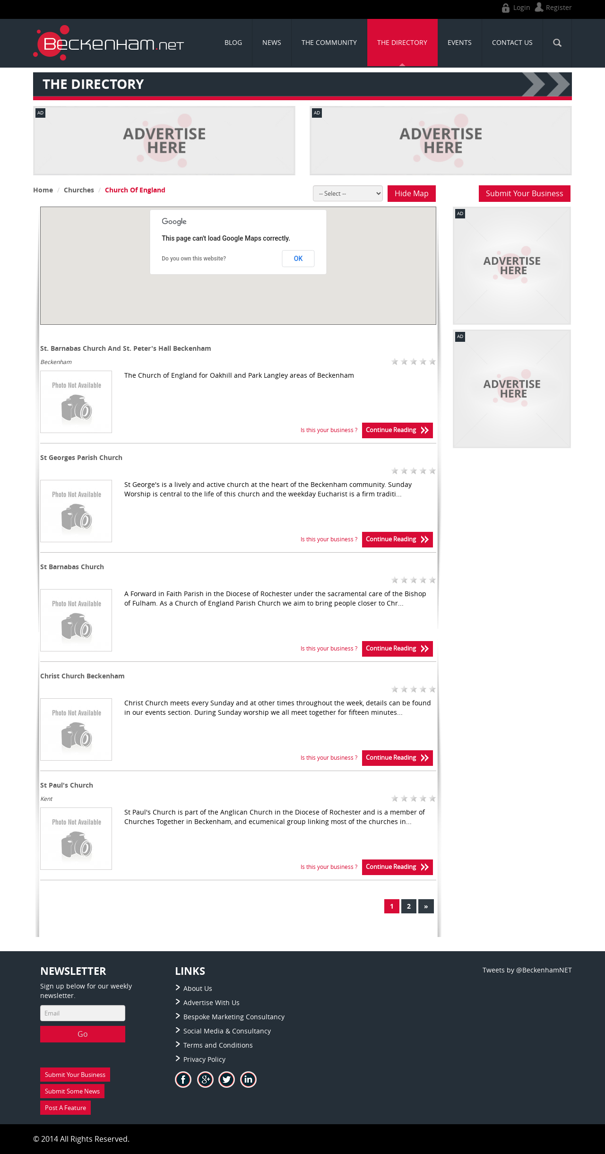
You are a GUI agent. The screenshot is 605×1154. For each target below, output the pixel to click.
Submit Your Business (524, 193)
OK (298, 258)
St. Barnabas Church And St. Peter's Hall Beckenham (125, 348)
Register (552, 7)
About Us (197, 988)
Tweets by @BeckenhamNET (527, 969)
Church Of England (135, 189)
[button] (253, 281)
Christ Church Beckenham (82, 675)
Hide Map (412, 193)
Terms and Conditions (218, 1045)
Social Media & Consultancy (227, 1030)
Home (43, 189)
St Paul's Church (66, 785)
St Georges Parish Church (81, 457)
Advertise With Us (211, 1002)
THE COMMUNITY (329, 42)
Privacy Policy (204, 1059)
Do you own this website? (194, 258)
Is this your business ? (329, 430)
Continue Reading (397, 430)
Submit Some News (72, 1091)
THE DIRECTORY (402, 42)
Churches (79, 189)
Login (515, 7)
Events (460, 42)
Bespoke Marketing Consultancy (234, 1016)
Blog (233, 42)
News (271, 42)
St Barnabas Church (72, 566)
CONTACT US (512, 42)
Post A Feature (65, 1107)
